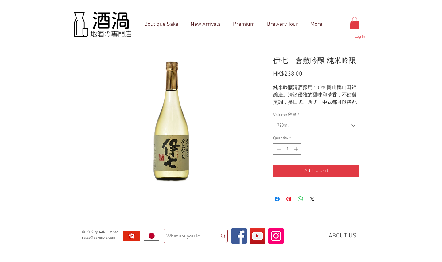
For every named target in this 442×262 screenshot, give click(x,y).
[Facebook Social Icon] (239, 236)
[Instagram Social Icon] (276, 236)
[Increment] (296, 149)
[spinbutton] (287, 149)
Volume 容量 (286, 115)
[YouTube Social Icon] (257, 236)
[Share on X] (312, 199)
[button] (354, 23)
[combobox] (316, 125)
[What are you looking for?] (186, 236)
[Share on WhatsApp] (300, 199)
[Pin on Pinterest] (289, 199)
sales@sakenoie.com (98, 238)
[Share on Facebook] (277, 199)
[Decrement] (278, 149)
